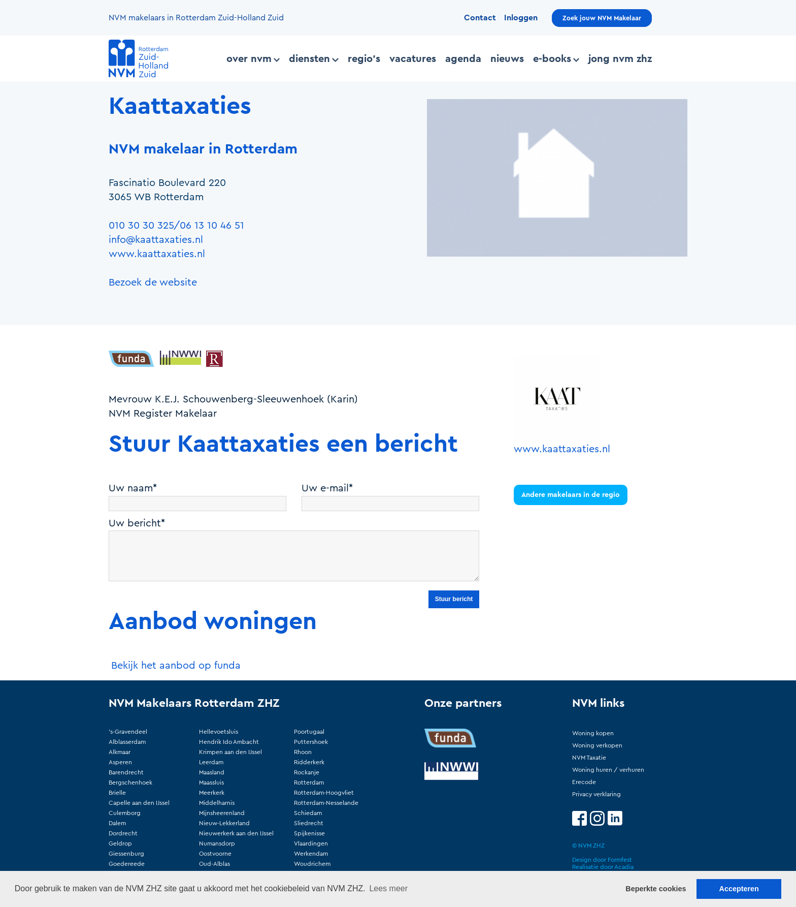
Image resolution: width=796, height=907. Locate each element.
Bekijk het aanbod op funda (176, 666)
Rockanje (306, 772)
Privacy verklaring (596, 794)
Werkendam (311, 854)
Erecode (584, 782)
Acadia (624, 867)
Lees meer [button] (388, 888)
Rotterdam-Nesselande (326, 803)
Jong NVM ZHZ (620, 59)
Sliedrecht (308, 823)
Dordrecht (123, 833)
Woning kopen (593, 733)
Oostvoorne (215, 854)
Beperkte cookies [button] (655, 889)
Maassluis (211, 782)
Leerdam (211, 762)
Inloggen (521, 18)
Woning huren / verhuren (608, 770)
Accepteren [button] (738, 889)
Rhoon (303, 752)
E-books (556, 59)
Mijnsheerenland (222, 813)
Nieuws (507, 59)
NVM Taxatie (589, 758)
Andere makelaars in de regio (570, 494)
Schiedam (308, 813)
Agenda (463, 59)
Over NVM (253, 59)
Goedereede (127, 864)
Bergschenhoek (130, 782)
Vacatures (412, 59)
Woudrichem (312, 864)
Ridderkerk (309, 762)
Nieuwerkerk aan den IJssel (236, 833)
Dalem (117, 823)
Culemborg (125, 813)
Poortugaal (309, 732)
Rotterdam (309, 782)
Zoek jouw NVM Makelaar (601, 18)
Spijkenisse (309, 833)
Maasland (211, 772)
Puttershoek (311, 742)
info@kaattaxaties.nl (156, 240)
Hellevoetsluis (218, 732)
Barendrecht (126, 772)
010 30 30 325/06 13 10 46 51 (176, 226)
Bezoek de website (153, 282)
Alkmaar (119, 752)
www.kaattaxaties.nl (157, 254)
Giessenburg (126, 854)
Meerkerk (211, 793)
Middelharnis (217, 803)
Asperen (120, 762)
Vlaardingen (311, 843)
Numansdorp (217, 843)
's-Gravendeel (128, 732)
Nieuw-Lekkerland (224, 823)
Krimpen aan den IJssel (230, 752)
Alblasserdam (127, 742)
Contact (480, 18)
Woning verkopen (597, 745)
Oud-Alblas (214, 864)
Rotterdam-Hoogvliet (324, 793)
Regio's (364, 59)
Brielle (117, 793)
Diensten (313, 59)
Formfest (620, 860)
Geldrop (120, 843)
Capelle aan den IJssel (139, 803)
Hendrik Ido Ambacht (229, 742)
